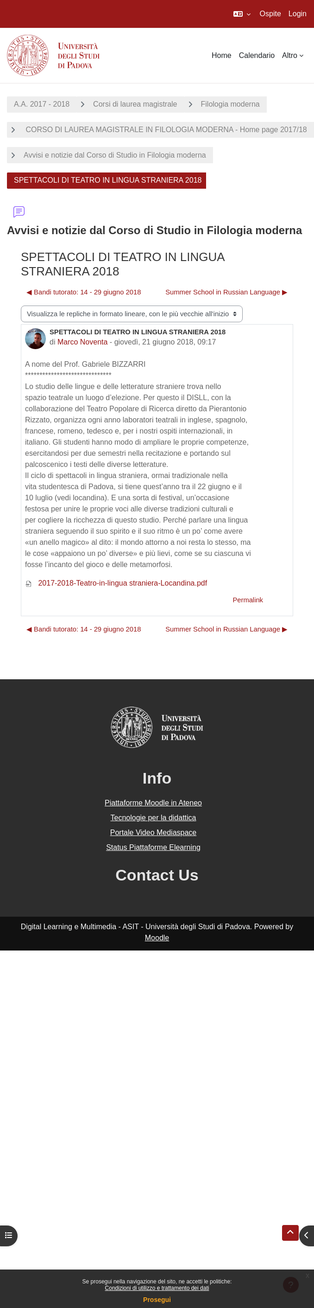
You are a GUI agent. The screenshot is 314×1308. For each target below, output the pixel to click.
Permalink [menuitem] (247, 600)
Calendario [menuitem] (257, 55)
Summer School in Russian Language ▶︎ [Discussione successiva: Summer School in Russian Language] (226, 292)
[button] (242, 14)
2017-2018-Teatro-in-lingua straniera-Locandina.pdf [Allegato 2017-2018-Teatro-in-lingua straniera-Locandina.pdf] (116, 583)
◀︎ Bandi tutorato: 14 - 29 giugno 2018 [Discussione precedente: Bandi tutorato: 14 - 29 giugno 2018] (83, 292)
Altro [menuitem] (289, 55)
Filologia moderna (230, 104)
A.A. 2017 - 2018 (41, 104)
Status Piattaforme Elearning (153, 847)
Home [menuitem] (222, 55)
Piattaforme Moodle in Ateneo (153, 803)
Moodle (157, 938)
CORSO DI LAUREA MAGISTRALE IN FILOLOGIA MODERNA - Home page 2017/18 (165, 130)
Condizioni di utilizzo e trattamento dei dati (157, 1288)
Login (298, 14)
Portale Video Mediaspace (153, 832)
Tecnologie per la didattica (153, 818)
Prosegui (157, 1299)
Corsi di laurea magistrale (135, 104)
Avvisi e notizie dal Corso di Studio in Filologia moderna (115, 155)
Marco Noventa (82, 342)
